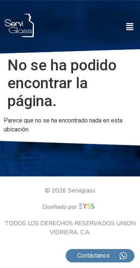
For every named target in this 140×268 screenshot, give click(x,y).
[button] (130, 27)
